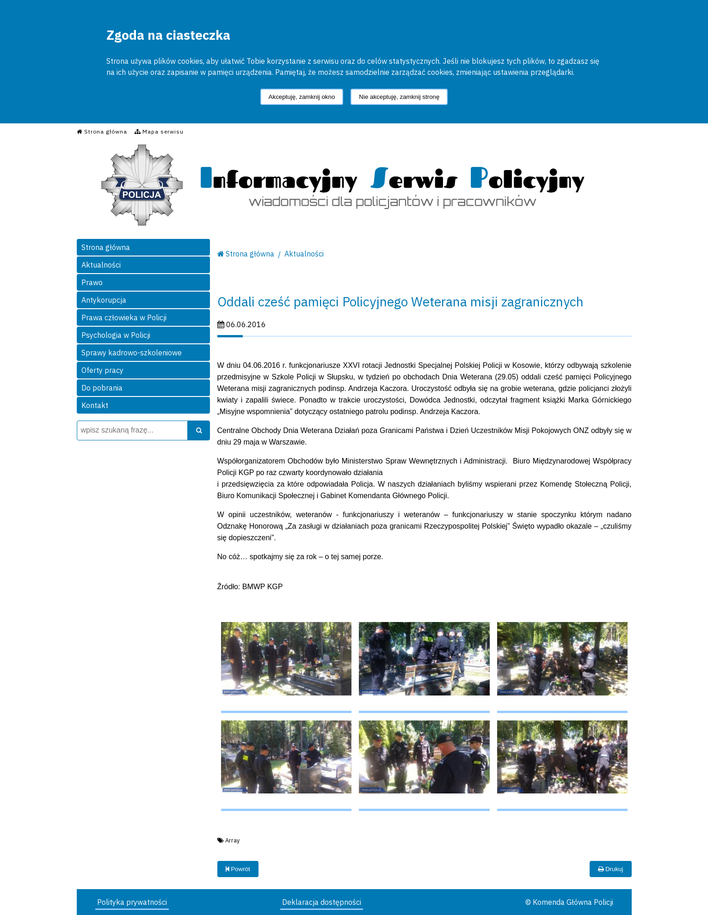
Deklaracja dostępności (321, 902)
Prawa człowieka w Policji (123, 317)
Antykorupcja (103, 300)
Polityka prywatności (132, 902)
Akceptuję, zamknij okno (302, 96)
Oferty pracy (102, 370)
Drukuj (610, 869)
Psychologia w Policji (115, 335)
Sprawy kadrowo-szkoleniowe (131, 352)
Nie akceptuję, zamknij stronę (399, 96)
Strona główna (105, 247)
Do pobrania (102, 387)
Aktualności (101, 264)
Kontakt (94, 405)
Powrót (238, 869)
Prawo (92, 282)
